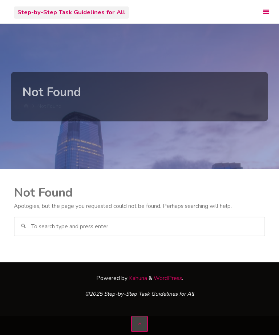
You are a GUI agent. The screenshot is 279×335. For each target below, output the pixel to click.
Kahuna (137, 278)
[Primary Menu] (266, 12)
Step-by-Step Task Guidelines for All (71, 12)
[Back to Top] (139, 324)
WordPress (168, 278)
